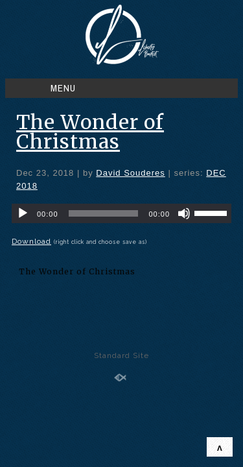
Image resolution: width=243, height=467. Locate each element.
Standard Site (121, 355)
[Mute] (184, 213)
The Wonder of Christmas (90, 132)
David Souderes (130, 173)
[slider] (104, 213)
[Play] (22, 213)
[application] (121, 213)
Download (31, 241)
